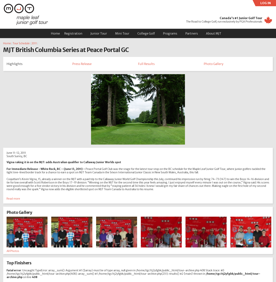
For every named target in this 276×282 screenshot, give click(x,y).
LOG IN (268, 3)
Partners (191, 33)
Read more (13, 198)
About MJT (213, 33)
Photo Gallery (213, 64)
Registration (73, 33)
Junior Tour (98, 33)
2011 (34, 43)
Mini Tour (122, 33)
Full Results (146, 64)
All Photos (13, 251)
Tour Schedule (21, 43)
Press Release (82, 64)
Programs (170, 33)
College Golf (146, 33)
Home (55, 33)
